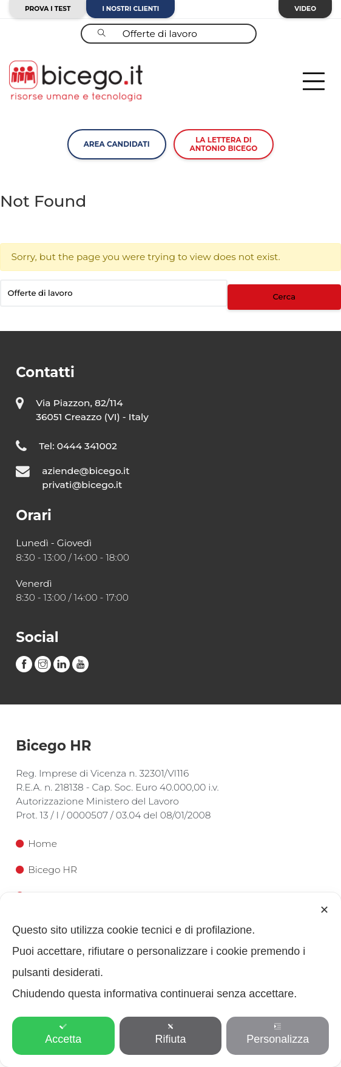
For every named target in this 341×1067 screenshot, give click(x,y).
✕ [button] (324, 910)
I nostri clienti (130, 9)
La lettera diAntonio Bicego (224, 144)
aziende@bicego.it (85, 471)
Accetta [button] (63, 1034)
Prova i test (47, 9)
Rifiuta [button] (170, 1034)
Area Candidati (117, 144)
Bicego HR (46, 869)
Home (36, 843)
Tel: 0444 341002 (78, 446)
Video (305, 9)
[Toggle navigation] (313, 80)
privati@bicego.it (82, 484)
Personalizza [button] (277, 1034)
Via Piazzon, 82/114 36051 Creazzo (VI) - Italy (92, 410)
